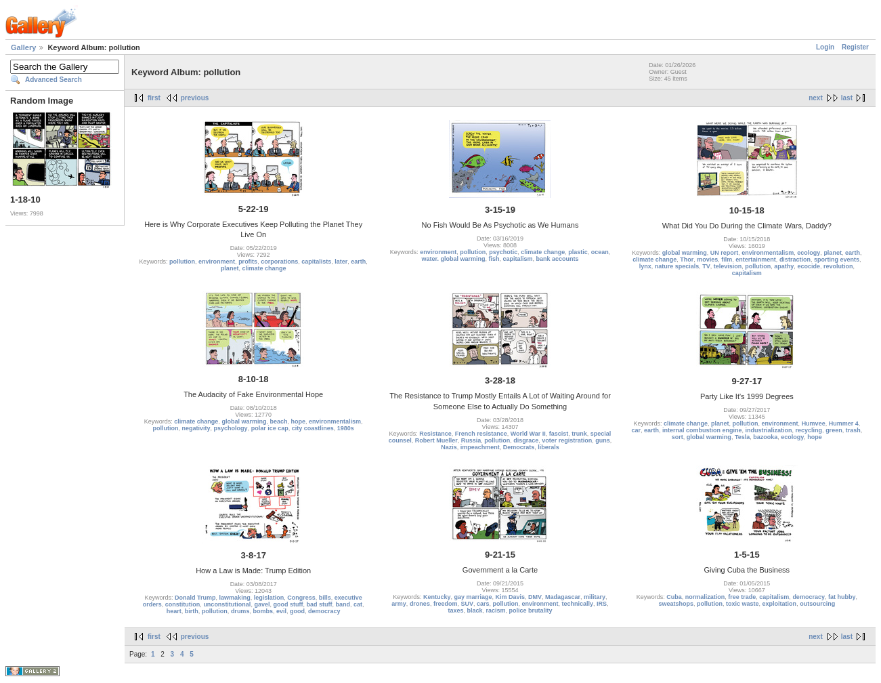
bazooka (765, 437)
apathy (784, 266)
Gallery (23, 47)
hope (298, 421)
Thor (686, 259)
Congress (301, 597)
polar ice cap (269, 428)
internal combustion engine (702, 430)
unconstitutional (227, 604)
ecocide (808, 266)
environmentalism (768, 252)
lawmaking (235, 597)
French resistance (481, 433)
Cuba (674, 597)
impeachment (480, 447)
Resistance (435, 433)
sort (677, 437)
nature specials (677, 266)
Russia (471, 440)
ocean (600, 252)
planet (230, 268)
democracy (324, 611)
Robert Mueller (436, 440)
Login (825, 47)
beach (278, 421)
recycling (809, 430)
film (726, 259)
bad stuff (319, 604)
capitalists (316, 261)
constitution (182, 604)
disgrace (525, 440)
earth (358, 261)
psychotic (503, 252)
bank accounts (557, 258)
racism (496, 610)
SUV (466, 603)
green (833, 430)
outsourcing (817, 603)
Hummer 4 (844, 423)
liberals (548, 447)
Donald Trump (195, 597)
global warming (684, 252)
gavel (262, 604)
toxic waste (742, 603)
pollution (182, 261)
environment (216, 261)
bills (325, 597)
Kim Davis (510, 597)
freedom (445, 603)
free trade (742, 597)
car (636, 430)
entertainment (755, 259)
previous (195, 98)
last (847, 98)
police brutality (531, 610)
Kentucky (437, 597)
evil (281, 611)
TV (706, 266)
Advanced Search (53, 79)
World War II (528, 433)
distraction (795, 259)
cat (357, 604)
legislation (269, 597)
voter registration (567, 440)
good (297, 611)
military (594, 597)
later (341, 261)
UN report (724, 252)
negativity (196, 428)
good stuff (288, 604)
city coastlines (313, 428)
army (398, 603)
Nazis (449, 447)
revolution (838, 266)
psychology (231, 428)
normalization (705, 597)
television (728, 266)
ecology (808, 252)
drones (420, 603)
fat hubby (842, 597)
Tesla (742, 437)
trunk (579, 433)
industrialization (769, 430)
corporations (279, 261)
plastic (578, 252)
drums (240, 611)
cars (483, 603)
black (474, 610)
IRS (602, 603)
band (342, 604)
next (816, 98)
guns (602, 440)
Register (855, 47)
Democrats (519, 447)
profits (247, 261)
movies (707, 259)
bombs (263, 611)
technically (578, 603)
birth (191, 611)
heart (174, 611)
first (154, 98)
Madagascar (562, 597)
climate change (264, 268)
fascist (559, 433)
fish (493, 258)
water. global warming (453, 258)
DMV (535, 597)
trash (853, 430)
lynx (645, 266)
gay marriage (473, 597)
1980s (345, 428)
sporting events (836, 259)
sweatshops (676, 603)
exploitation (779, 603)
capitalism (517, 258)
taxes (455, 610)
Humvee (813, 423)
